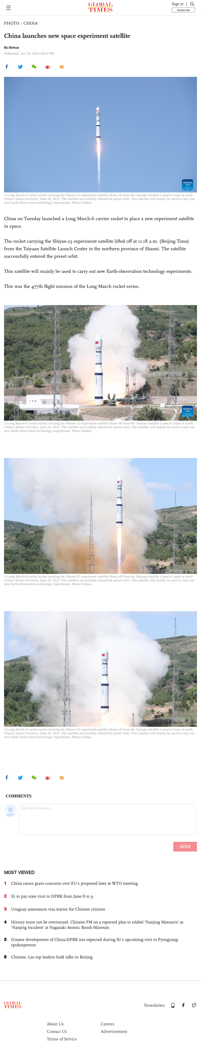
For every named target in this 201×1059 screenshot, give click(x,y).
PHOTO (11, 23)
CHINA (30, 23)
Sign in (178, 4)
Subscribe (183, 10)
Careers (107, 1023)
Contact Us (57, 1031)
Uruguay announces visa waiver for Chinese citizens (58, 909)
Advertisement (114, 1031)
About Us (55, 1023)
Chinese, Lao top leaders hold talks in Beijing (52, 957)
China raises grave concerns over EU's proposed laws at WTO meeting (74, 883)
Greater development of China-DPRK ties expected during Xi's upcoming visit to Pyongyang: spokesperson (95, 942)
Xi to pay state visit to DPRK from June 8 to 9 (52, 896)
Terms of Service (62, 1039)
